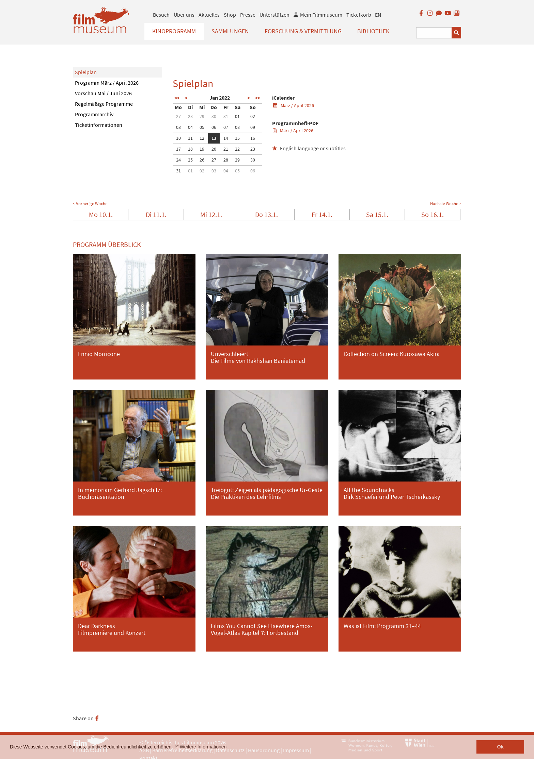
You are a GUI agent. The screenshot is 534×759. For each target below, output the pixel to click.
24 (178, 160)
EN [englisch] (378, 14)
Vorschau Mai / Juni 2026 (103, 93)
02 (252, 116)
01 (237, 116)
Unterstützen (274, 14)
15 (237, 138)
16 (252, 138)
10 (178, 138)
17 (178, 149)
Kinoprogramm (174, 31)
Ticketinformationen (98, 124)
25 (190, 160)
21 (225, 149)
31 (225, 116)
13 (213, 138)
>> (257, 98)
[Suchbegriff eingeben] (434, 32)
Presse (247, 14)
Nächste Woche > (445, 203)
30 (213, 116)
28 (190, 116)
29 (202, 116)
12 (202, 138)
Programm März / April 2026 (107, 82)
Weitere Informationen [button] (203, 746)
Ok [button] (500, 746)
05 (202, 127)
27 (178, 116)
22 (237, 149)
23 (252, 149)
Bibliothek (373, 31)
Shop (230, 14)
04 (190, 127)
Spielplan (86, 72)
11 (190, 138)
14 (225, 138)
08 (237, 127)
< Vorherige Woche (90, 203)
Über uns (184, 14)
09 (252, 127)
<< (176, 98)
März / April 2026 (293, 105)
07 (225, 127)
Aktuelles (209, 14)
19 (202, 149)
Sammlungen (230, 31)
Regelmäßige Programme (104, 103)
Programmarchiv (94, 114)
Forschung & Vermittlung (303, 31)
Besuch (161, 14)
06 (213, 127)
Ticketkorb (358, 14)
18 (190, 149)
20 (213, 149)
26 (202, 160)
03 (178, 127)
